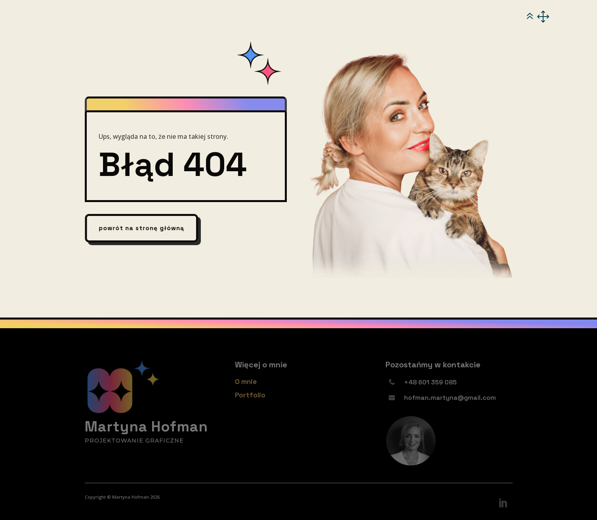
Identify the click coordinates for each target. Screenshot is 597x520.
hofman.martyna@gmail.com (450, 397)
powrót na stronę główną (141, 228)
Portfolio (250, 395)
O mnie (246, 381)
